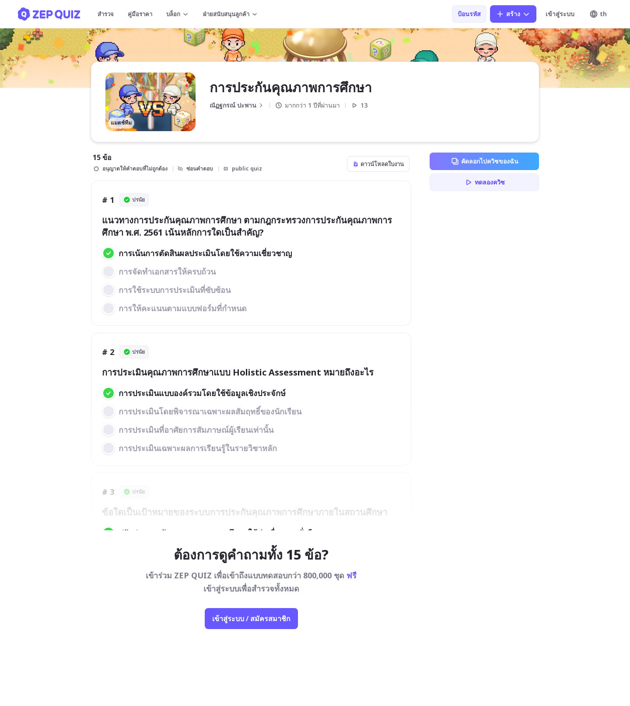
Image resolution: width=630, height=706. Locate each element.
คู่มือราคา (140, 14)
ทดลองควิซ (484, 182)
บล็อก (177, 14)
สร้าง (513, 14)
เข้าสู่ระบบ (560, 14)
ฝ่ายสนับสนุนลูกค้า (230, 14)
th (598, 14)
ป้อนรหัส (469, 14)
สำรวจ (106, 14)
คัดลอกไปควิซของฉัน (484, 161)
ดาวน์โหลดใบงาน (378, 164)
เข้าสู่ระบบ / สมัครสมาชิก (251, 618)
